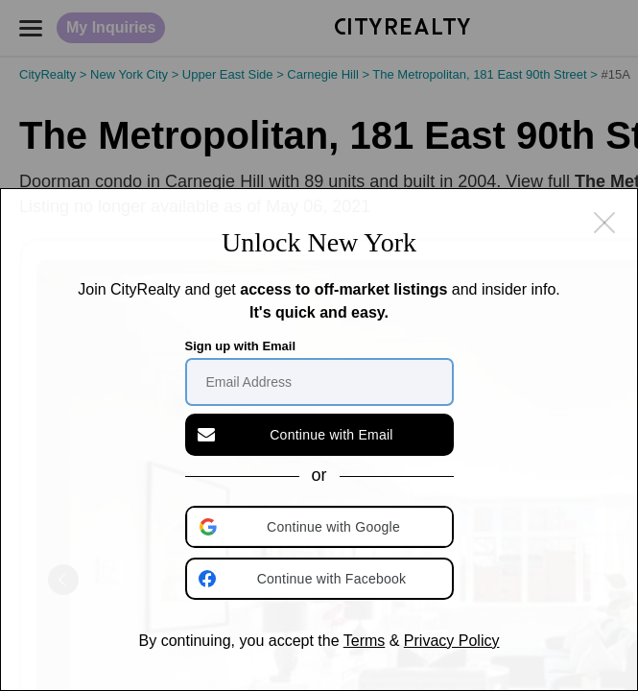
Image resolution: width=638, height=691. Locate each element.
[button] (321, 527)
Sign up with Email (240, 346)
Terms (364, 640)
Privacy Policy (452, 640)
